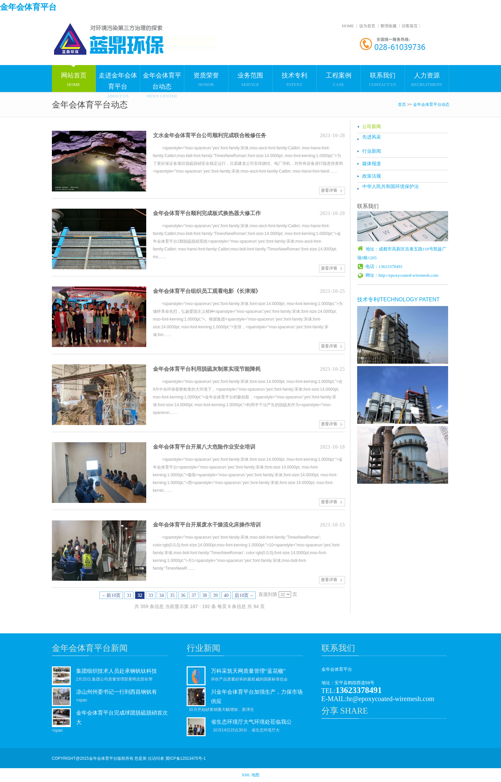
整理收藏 (388, 26)
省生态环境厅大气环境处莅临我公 (251, 722)
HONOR (206, 76)
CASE (339, 76)
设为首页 (367, 26)
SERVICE (250, 76)
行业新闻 (371, 151)
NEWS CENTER (162, 78)
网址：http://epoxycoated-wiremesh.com (402, 275)
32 (139, 595)
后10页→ (243, 595)
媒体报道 (371, 163)
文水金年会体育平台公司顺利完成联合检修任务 (209, 135)
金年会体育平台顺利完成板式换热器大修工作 (207, 213)
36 (183, 595)
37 (193, 595)
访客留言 (410, 26)
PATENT (294, 76)
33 (150, 595)
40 (226, 595)
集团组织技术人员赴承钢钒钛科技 (116, 671)
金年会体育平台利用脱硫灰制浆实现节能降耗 (207, 369)
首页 (402, 104)
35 (172, 595)
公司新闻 (371, 126)
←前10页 (111, 595)
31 (129, 595)
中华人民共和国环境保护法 (390, 186)
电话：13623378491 (384, 266)
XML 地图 (250, 775)
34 (161, 595)
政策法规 (371, 176)
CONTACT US (383, 76)
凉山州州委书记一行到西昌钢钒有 (116, 692)
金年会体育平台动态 (431, 104)
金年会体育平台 (28, 7)
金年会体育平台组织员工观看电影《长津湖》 (207, 291)
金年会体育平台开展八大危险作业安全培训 (204, 447)
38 (204, 595)
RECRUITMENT (427, 76)
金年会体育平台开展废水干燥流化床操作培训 (207, 525)
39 (215, 595)
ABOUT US (118, 78)
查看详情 (332, 191)
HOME (348, 26)
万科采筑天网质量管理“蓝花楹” (248, 671)
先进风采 (371, 137)
